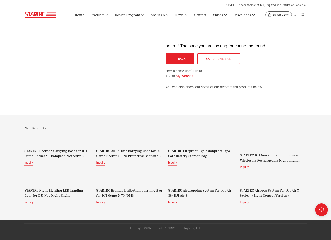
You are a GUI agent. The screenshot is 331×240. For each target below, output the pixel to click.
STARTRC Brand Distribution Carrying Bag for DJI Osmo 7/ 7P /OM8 (129, 192)
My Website (184, 76)
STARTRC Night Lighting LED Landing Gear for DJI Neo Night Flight (53, 192)
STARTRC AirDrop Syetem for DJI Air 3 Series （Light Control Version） (269, 192)
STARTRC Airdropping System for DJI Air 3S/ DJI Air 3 (199, 192)
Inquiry (28, 162)
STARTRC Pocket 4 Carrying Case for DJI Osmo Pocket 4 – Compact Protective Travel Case (55, 153)
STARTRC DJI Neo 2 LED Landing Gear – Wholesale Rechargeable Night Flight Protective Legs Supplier (270, 158)
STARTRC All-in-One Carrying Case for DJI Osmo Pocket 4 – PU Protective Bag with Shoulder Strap (129, 153)
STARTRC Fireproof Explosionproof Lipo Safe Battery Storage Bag (199, 153)
